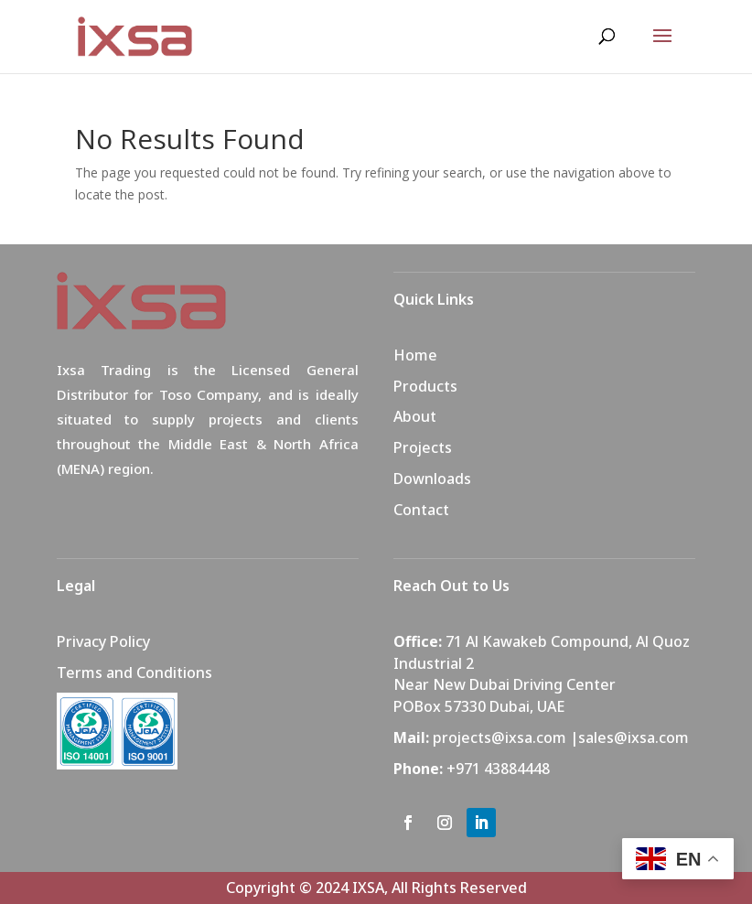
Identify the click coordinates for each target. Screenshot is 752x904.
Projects (422, 447)
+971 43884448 (498, 769)
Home (415, 355)
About (414, 416)
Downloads (432, 478)
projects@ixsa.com (499, 737)
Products (425, 386)
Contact (421, 510)
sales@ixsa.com (633, 737)
